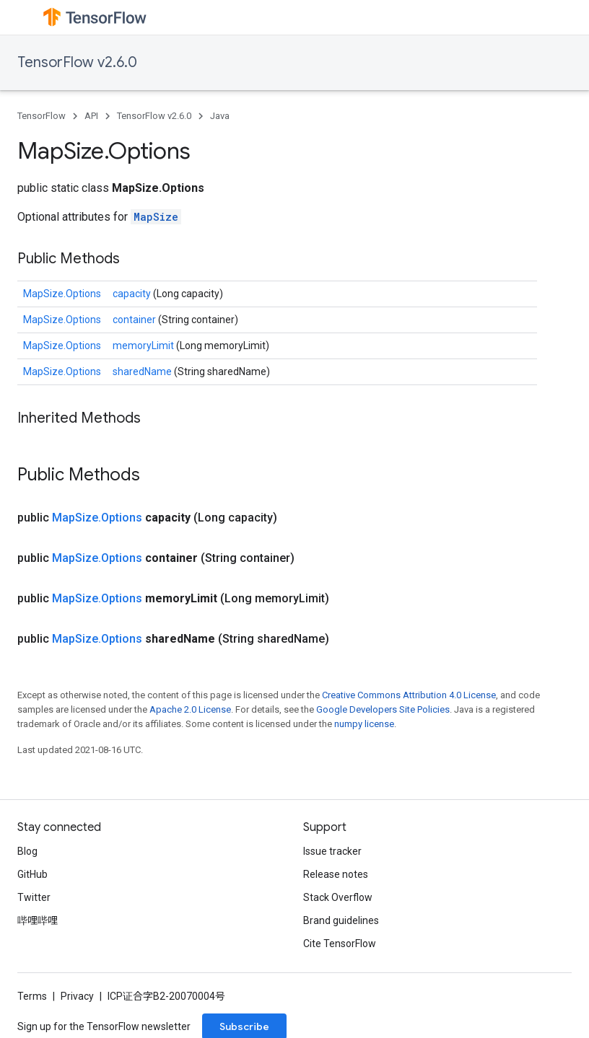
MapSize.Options (62, 293)
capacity (133, 293)
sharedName (143, 371)
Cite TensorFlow (339, 943)
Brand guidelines (341, 920)
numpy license (364, 723)
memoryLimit (144, 345)
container (135, 319)
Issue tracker (332, 851)
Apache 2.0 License (190, 709)
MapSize (156, 217)
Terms (32, 996)
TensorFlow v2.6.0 (77, 62)
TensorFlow (41, 115)
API (91, 115)
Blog (27, 851)
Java (220, 115)
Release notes (335, 874)
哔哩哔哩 (37, 920)
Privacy (77, 996)
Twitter (34, 897)
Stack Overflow (337, 897)
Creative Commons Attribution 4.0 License (409, 695)
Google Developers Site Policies (383, 709)
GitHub (32, 874)
